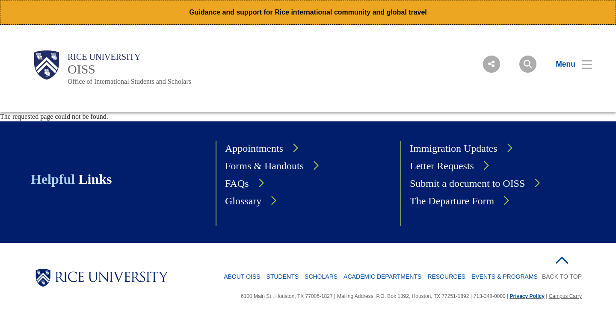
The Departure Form (452, 200)
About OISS (242, 276)
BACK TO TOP (562, 276)
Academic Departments (382, 276)
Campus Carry (565, 296)
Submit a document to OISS (467, 183)
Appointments (254, 148)
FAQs (237, 183)
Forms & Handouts (264, 165)
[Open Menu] (569, 64)
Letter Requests (442, 165)
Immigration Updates (454, 148)
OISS (81, 69)
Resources (446, 276)
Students (283, 276)
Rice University (104, 57)
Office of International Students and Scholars (129, 81)
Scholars (321, 276)
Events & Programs (504, 276)
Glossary (243, 200)
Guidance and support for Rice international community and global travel (308, 12)
